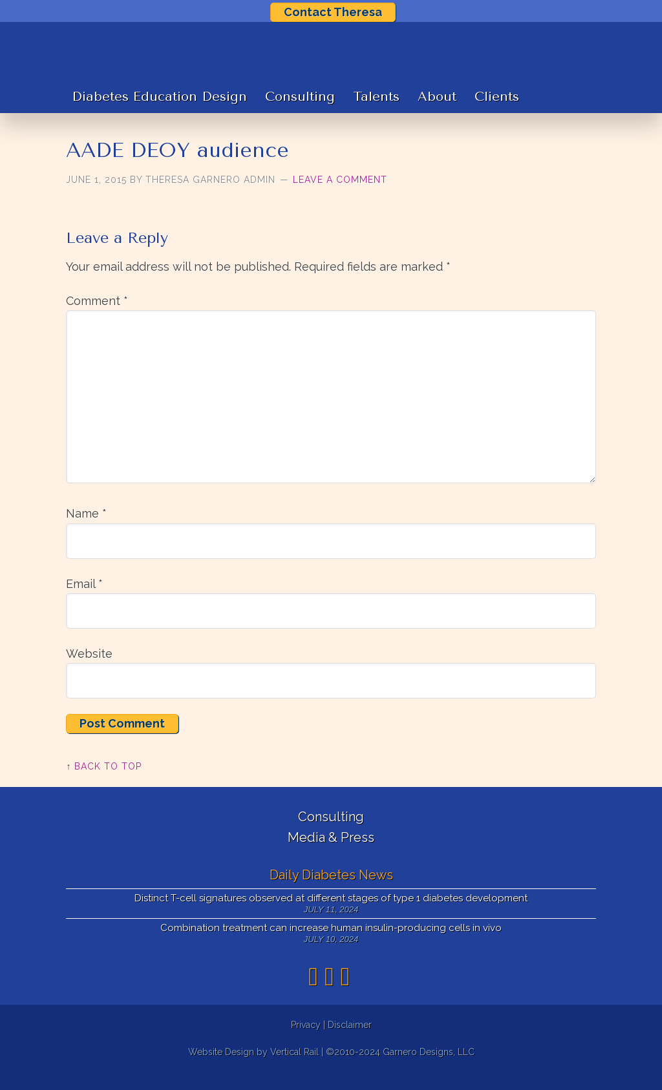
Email (84, 600)
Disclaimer (350, 1041)
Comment (97, 317)
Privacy (306, 1041)
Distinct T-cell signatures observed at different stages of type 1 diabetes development (331, 915)
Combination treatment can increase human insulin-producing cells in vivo (331, 945)
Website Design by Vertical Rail (253, 1069)
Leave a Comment (340, 196)
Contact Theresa (333, 12)
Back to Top (108, 783)
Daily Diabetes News (331, 891)
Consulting (300, 114)
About (437, 114)
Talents (376, 114)
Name (86, 531)
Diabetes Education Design (159, 114)
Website (89, 670)
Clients (497, 114)
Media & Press (331, 855)
